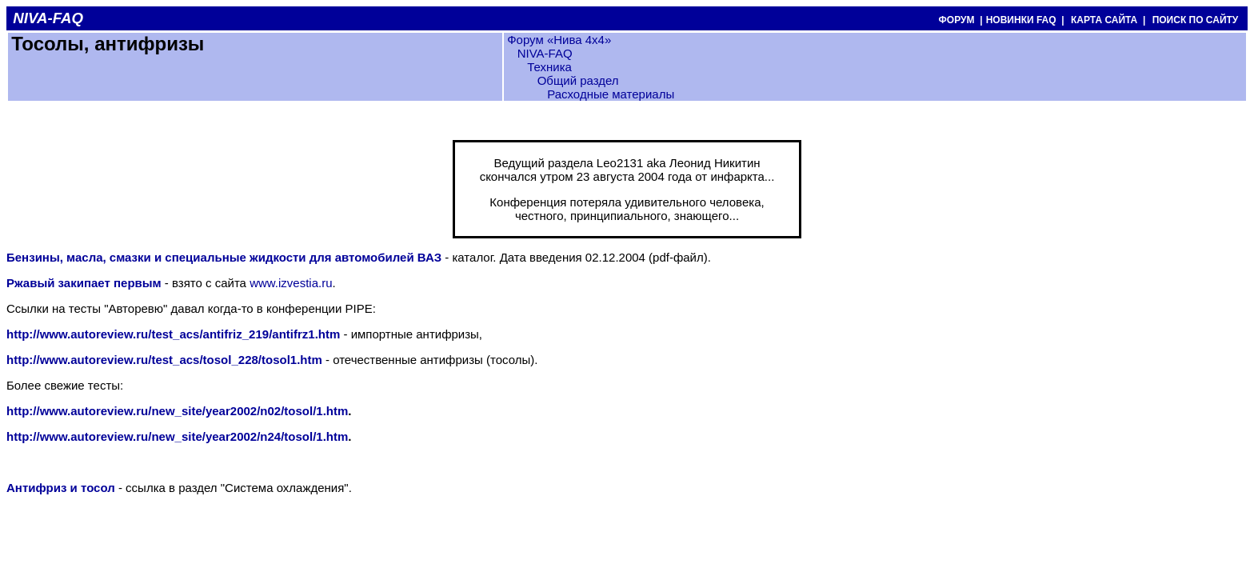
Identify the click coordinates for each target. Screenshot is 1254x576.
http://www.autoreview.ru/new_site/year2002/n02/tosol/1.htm (177, 411)
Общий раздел (578, 80)
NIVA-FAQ (545, 53)
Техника (549, 67)
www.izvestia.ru (291, 283)
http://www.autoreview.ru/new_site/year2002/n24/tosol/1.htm (177, 436)
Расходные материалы (610, 94)
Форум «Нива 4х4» (559, 39)
